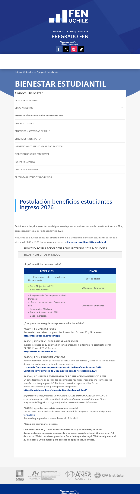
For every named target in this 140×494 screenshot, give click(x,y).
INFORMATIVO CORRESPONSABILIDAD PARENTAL (39, 146)
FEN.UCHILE (82, 31)
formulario (29, 414)
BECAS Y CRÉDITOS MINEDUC (42, 254)
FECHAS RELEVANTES (25, 161)
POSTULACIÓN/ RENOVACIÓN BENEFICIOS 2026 (39, 115)
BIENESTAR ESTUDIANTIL (27, 100)
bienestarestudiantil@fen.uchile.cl (86, 242)
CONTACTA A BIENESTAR (27, 169)
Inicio (18, 72)
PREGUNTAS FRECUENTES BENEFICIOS (33, 177)
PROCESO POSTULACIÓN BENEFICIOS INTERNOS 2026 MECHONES (65, 248)
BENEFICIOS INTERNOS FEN (28, 138)
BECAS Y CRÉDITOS (24, 107)
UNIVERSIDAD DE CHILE (63, 31)
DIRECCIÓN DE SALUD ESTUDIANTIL (32, 154)
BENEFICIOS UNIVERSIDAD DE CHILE (32, 131)
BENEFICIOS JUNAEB (24, 123)
